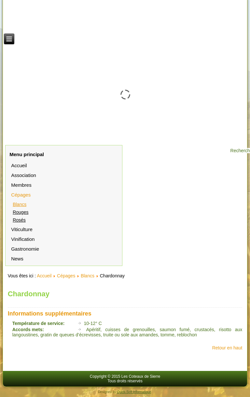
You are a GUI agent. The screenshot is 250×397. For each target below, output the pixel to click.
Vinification (23, 239)
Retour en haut (227, 347)
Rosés (19, 220)
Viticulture (22, 229)
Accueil (19, 165)
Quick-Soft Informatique (134, 392)
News (17, 258)
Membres (21, 185)
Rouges (20, 212)
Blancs (19, 204)
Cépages (21, 195)
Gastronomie (25, 249)
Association (23, 175)
